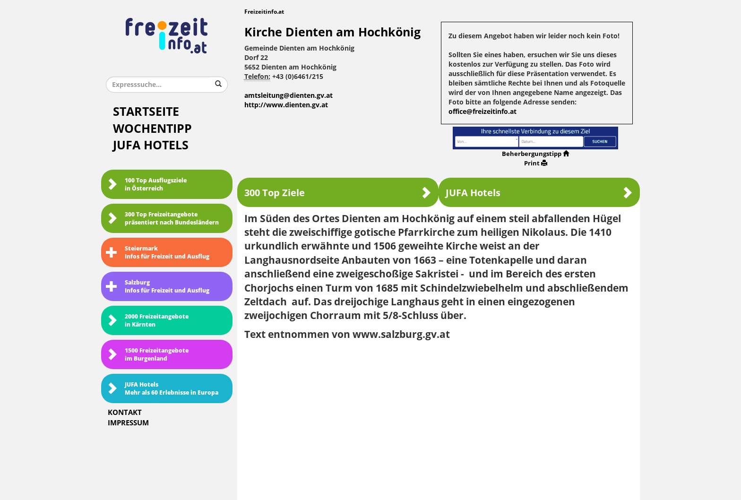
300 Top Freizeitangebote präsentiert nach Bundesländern (162, 218)
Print (535, 163)
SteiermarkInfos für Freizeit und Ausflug (157, 252)
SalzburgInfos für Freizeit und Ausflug (157, 286)
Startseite (146, 112)
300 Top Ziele (337, 192)
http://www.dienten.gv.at (286, 105)
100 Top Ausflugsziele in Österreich (146, 184)
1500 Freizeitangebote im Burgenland (147, 354)
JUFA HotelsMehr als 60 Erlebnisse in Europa (162, 388)
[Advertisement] (439, 417)
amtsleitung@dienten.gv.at (288, 96)
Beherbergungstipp (535, 153)
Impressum (128, 423)
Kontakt (125, 412)
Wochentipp (152, 129)
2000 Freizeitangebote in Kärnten (147, 320)
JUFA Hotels (151, 145)
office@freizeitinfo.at (482, 112)
